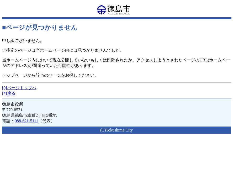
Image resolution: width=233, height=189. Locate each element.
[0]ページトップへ (19, 88)
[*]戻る (8, 93)
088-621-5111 (26, 121)
